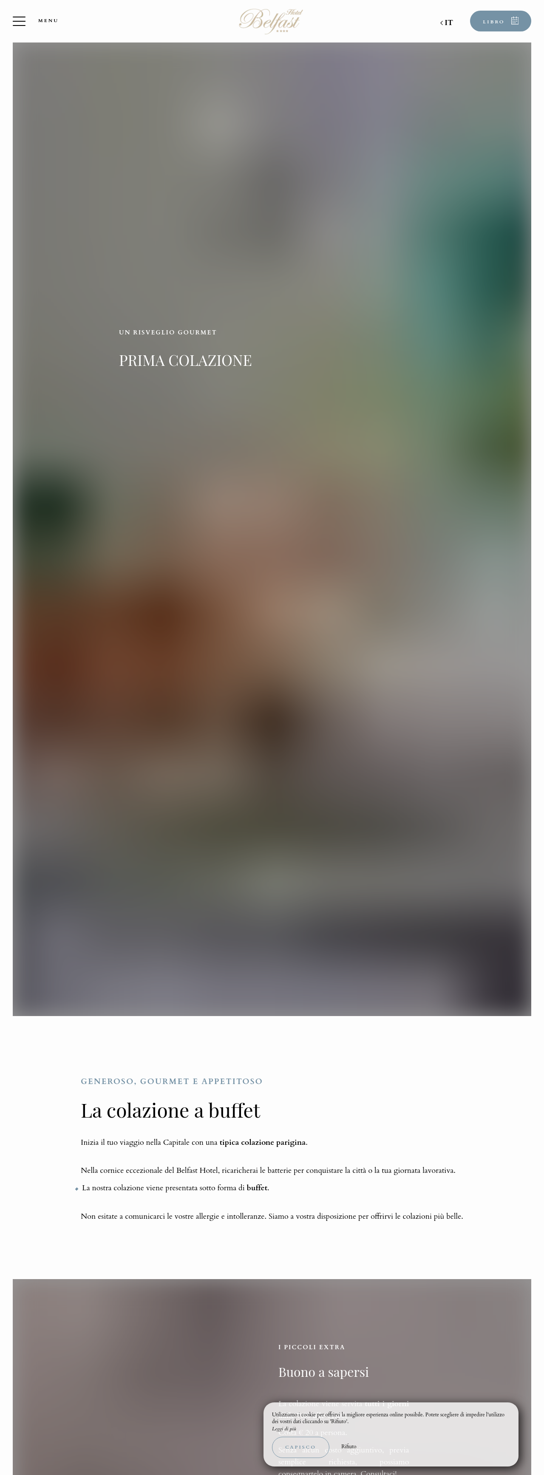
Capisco (300, 1447)
